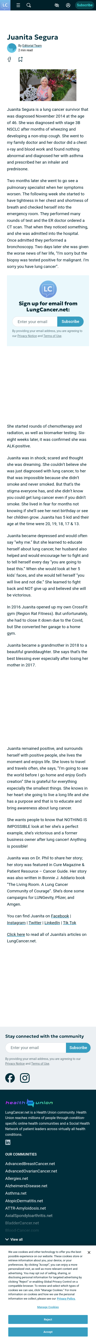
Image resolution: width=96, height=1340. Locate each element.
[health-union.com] (29, 1102)
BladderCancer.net (22, 1222)
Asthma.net (16, 1193)
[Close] (89, 1252)
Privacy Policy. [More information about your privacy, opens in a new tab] (66, 1298)
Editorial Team (32, 45)
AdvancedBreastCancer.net (30, 1163)
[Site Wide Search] (29, 5)
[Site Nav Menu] (18, 5)
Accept (48, 1331)
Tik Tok (69, 922)
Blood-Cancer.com (22, 1230)
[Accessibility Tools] (57, 5)
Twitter (35, 922)
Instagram (16, 922)
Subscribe (85, 5)
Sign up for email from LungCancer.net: (48, 307)
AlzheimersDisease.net (26, 1185)
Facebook (60, 915)
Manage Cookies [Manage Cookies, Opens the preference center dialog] (48, 1307)
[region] (48, 1292)
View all (14, 1239)
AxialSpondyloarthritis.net (28, 1215)
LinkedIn (52, 922)
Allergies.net (16, 1178)
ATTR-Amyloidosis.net (25, 1208)
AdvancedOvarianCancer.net (31, 1171)
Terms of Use (52, 336)
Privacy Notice (27, 336)
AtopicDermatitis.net (24, 1200)
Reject (48, 1319)
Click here (16, 934)
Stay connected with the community (44, 1036)
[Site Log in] (68, 5)
